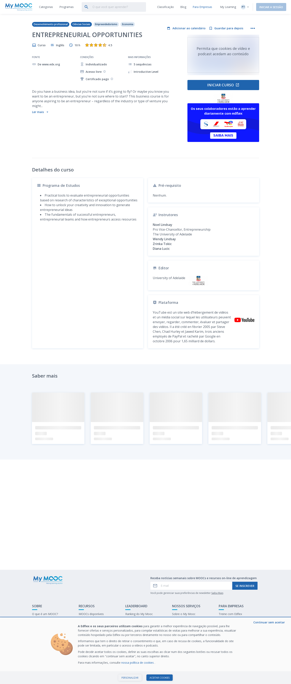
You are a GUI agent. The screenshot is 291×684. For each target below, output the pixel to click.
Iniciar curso (223, 85)
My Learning (228, 7)
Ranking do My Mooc (139, 614)
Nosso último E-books (233, 620)
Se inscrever (244, 586)
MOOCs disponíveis (91, 614)
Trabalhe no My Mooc (233, 626)
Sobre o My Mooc (183, 614)
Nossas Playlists (89, 620)
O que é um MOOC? (45, 614)
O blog (83, 626)
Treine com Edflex (230, 614)
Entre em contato (43, 620)
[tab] (46, 7)
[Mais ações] (252, 28)
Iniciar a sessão (271, 7)
